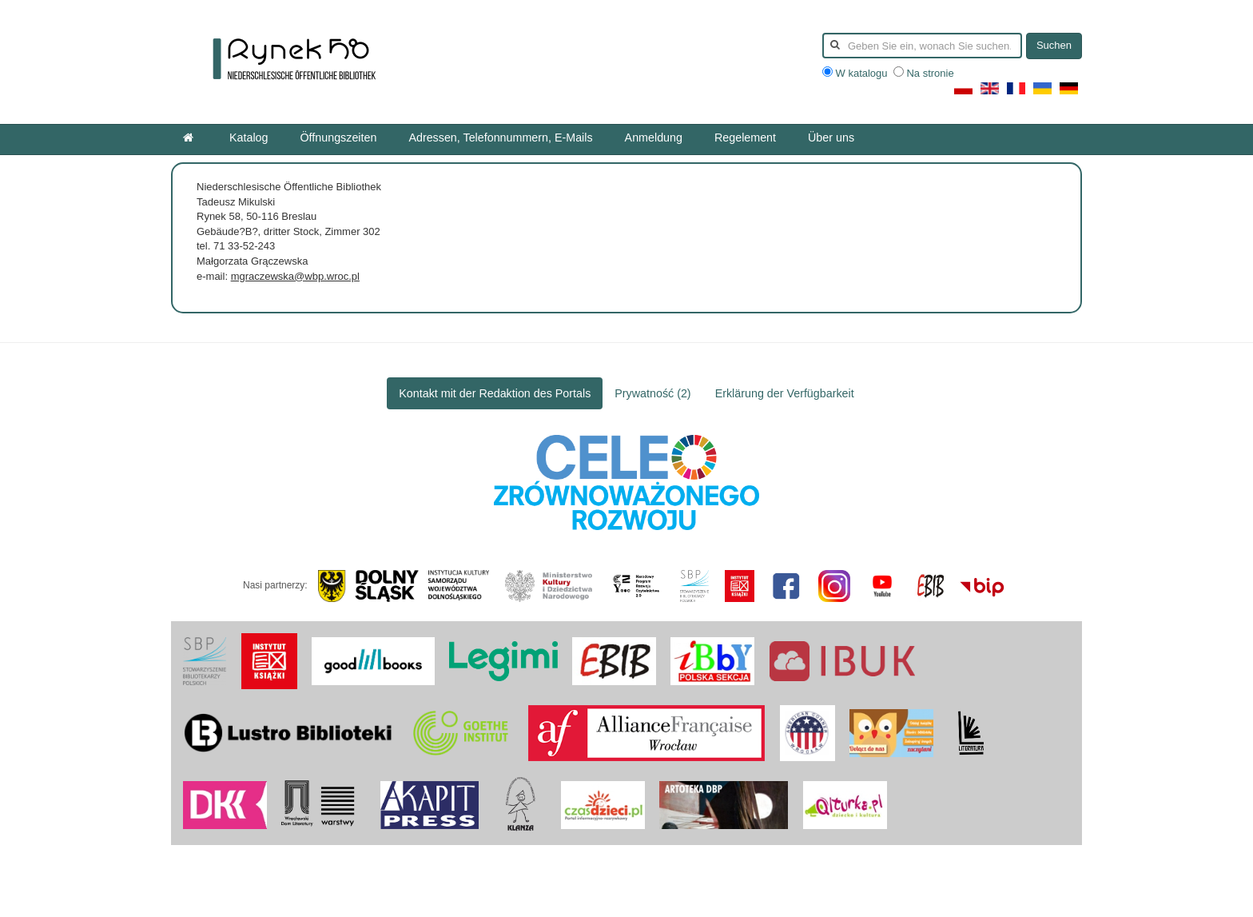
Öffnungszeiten (338, 137)
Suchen (1054, 45)
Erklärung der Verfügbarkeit (784, 393)
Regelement (745, 137)
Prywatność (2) (652, 393)
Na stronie (923, 73)
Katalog (248, 137)
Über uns (831, 137)
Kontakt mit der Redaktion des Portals (495, 393)
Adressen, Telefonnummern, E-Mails (500, 137)
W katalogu (856, 73)
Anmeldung (653, 137)
